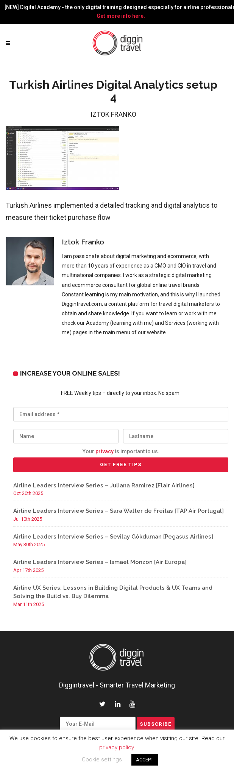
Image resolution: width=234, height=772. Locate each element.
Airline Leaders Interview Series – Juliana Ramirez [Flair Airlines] (104, 485)
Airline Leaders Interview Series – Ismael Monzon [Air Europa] (100, 562)
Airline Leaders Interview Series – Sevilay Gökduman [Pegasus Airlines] (113, 536)
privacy (104, 451)
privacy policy (116, 747)
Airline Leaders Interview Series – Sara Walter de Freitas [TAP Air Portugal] (118, 510)
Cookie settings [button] (102, 759)
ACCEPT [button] (144, 760)
